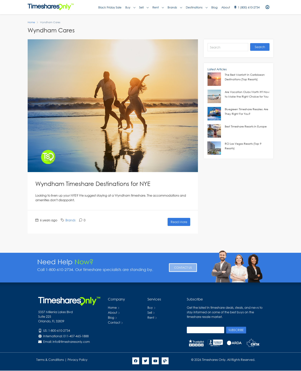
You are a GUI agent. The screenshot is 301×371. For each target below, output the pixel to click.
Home (112, 307)
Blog (214, 7)
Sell (144, 7)
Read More (179, 222)
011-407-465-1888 (76, 336)
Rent (158, 7)
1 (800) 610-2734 (249, 7)
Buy (130, 7)
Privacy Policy (78, 360)
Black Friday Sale (110, 7)
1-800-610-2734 (59, 330)
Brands (175, 7)
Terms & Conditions (50, 360)
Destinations (197, 7)
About (225, 7)
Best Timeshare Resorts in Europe (246, 126)
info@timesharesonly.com (71, 342)
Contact (114, 322)
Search (260, 47)
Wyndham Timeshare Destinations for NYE (92, 183)
